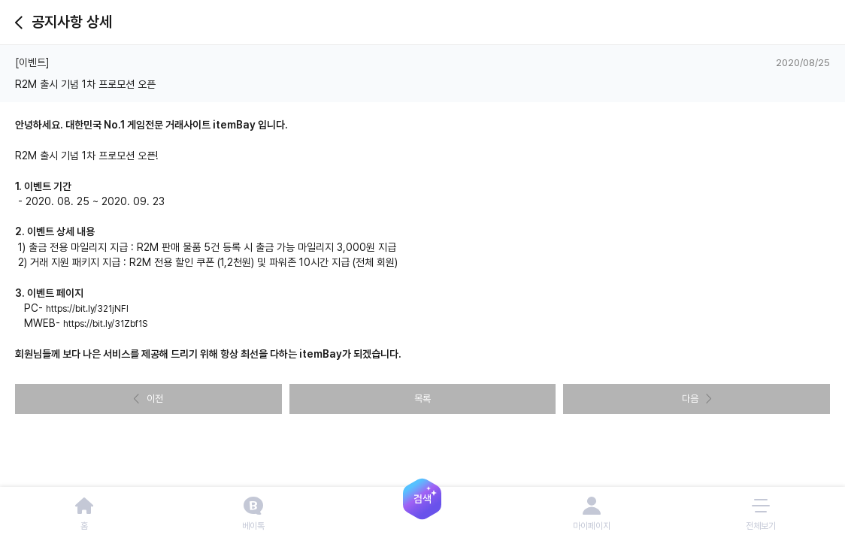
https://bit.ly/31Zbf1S (105, 324)
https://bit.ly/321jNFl (87, 309)
